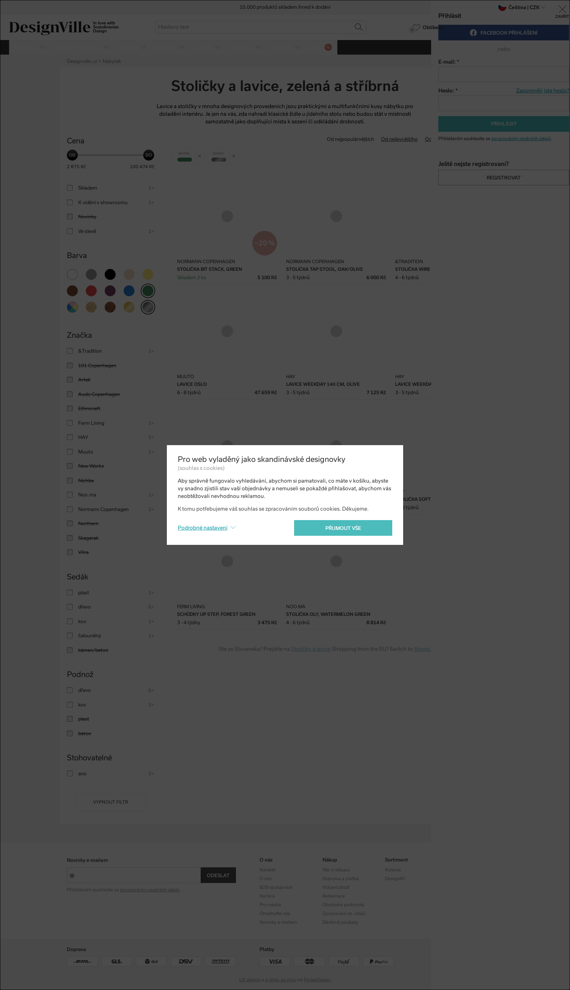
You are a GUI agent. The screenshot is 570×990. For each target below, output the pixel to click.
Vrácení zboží (336, 887)
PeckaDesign (317, 979)
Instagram (458, 869)
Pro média (270, 904)
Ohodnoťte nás (275, 913)
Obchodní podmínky (343, 904)
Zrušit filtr (201, 153)
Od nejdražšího (442, 139)
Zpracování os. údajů (344, 913)
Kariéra (267, 896)
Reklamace (333, 896)
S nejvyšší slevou (484, 139)
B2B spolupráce (276, 887)
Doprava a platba (340, 878)
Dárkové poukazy (340, 922)
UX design (250, 979)
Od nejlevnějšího (399, 139)
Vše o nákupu (336, 869)
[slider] (72, 155)
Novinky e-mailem (87, 860)
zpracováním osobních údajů (149, 889)
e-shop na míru (280, 979)
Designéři (395, 878)
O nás (266, 878)
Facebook (458, 878)
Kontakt (267, 869)
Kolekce (393, 869)
